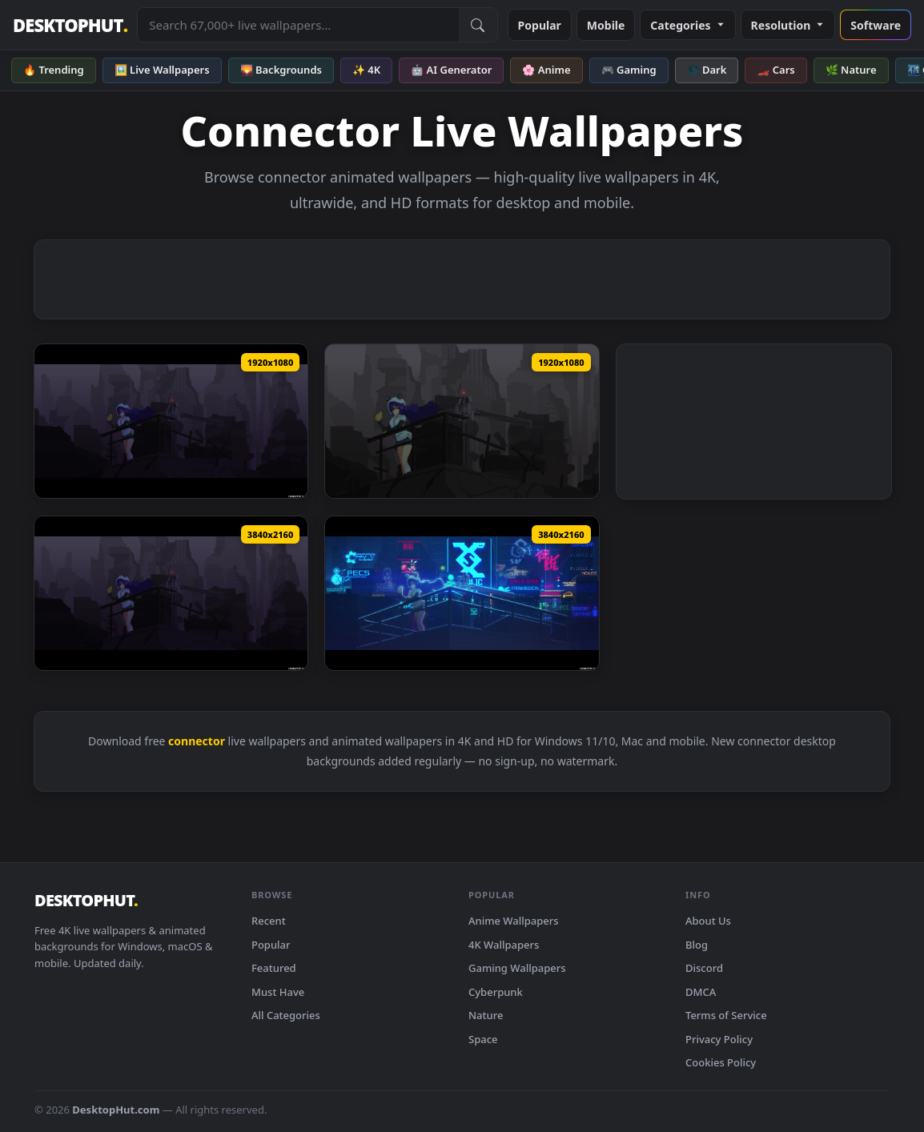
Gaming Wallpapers (517, 968)
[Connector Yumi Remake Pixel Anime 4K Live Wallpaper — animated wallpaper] (171, 593)
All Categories (285, 1015)
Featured (273, 968)
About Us (708, 920)
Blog (696, 944)
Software (875, 25)
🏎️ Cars (775, 69)
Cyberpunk (495, 992)
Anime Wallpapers (513, 920)
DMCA (700, 992)
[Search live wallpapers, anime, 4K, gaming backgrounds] (298, 25)
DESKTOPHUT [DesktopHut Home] (70, 25)
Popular (539, 25)
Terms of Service (726, 1015)
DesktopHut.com (115, 1109)
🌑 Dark (707, 69)
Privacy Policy (719, 1039)
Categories (687, 25)
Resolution (788, 25)
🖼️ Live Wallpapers (162, 69)
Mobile (606, 25)
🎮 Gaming (629, 69)
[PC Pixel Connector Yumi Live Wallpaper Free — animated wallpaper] (461, 421)
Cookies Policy (720, 1062)
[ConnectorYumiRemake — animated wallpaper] (171, 421)
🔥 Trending (53, 69)
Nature (485, 1015)
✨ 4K (366, 69)
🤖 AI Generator (451, 69)
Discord (704, 968)
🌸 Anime (546, 69)
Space (483, 1039)
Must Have (277, 992)
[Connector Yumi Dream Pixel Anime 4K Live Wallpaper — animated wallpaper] (461, 593)
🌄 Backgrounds (281, 69)
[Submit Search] (478, 25)
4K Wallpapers (503, 944)
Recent (268, 920)
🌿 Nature (851, 69)
